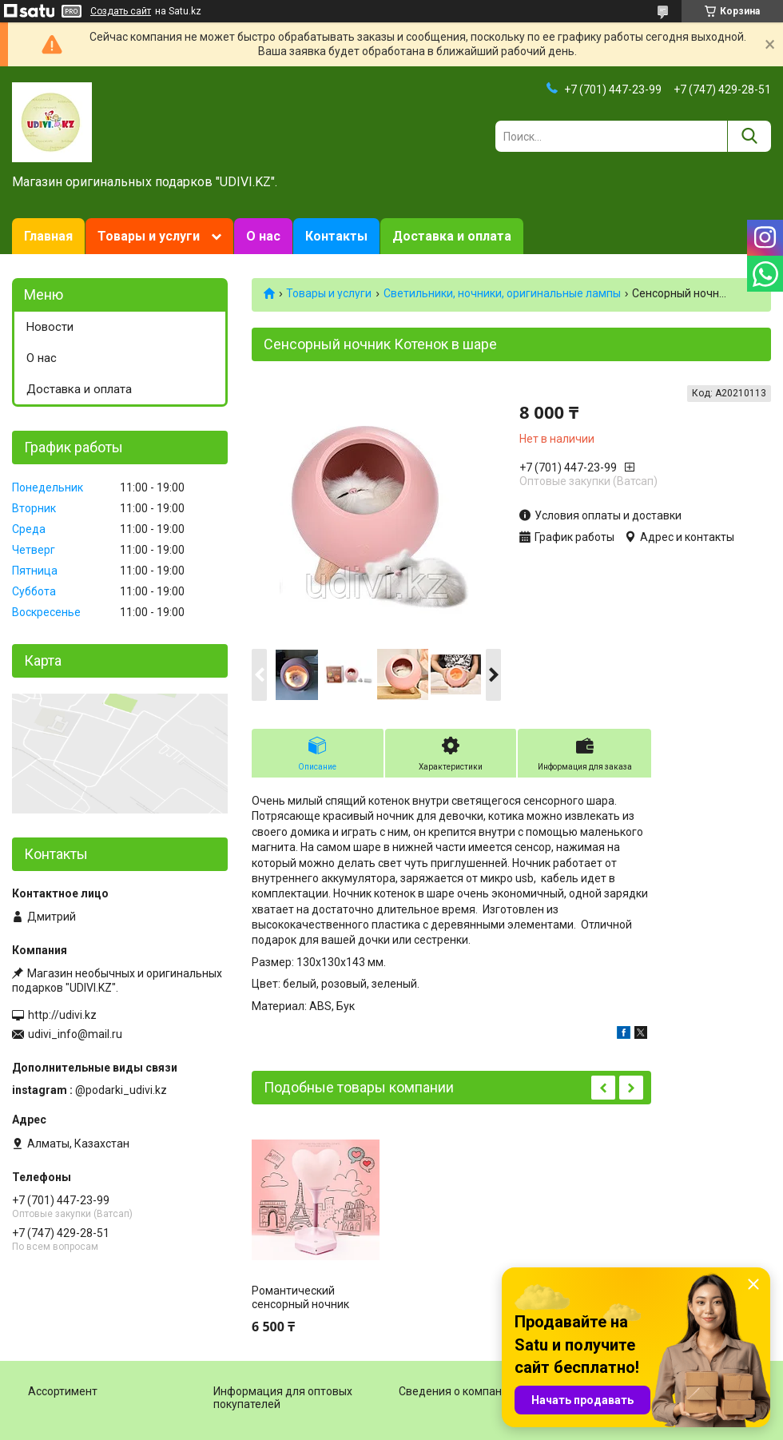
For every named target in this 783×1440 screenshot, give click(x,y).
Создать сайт (120, 11)
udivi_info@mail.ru (75, 1034)
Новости (50, 327)
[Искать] (749, 136)
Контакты (336, 236)
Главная (48, 236)
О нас (263, 236)
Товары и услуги (148, 236)
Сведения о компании (457, 1391)
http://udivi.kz (62, 1014)
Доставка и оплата (451, 236)
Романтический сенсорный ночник (300, 1297)
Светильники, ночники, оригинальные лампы (502, 293)
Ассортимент (62, 1391)
